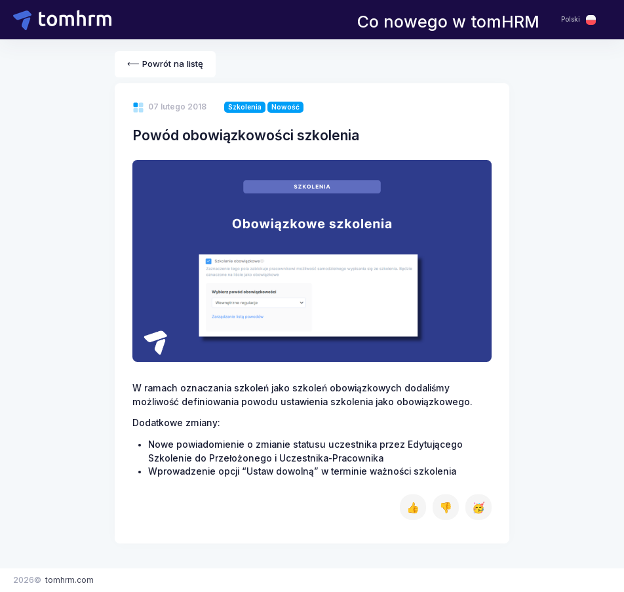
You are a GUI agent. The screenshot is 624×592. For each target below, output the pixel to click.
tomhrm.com (69, 580)
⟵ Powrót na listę (165, 63)
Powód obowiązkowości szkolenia (245, 135)
